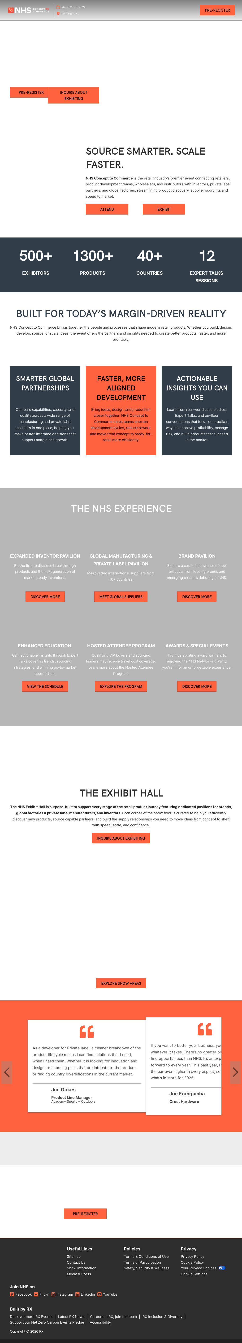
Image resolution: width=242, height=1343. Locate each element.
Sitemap (74, 1256)
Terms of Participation (142, 1262)
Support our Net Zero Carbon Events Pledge (47, 1322)
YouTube (107, 1294)
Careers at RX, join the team (114, 1317)
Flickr (41, 1294)
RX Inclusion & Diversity (163, 1317)
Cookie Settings (194, 1274)
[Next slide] (235, 1072)
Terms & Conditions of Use (146, 1256)
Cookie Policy (192, 1262)
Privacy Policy (192, 1256)
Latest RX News (71, 1317)
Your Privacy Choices (203, 1268)
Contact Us (76, 1262)
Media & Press (79, 1274)
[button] (217, 10)
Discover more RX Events (31, 1317)
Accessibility (100, 1322)
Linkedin (85, 1294)
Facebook (21, 1294)
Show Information (81, 1268)
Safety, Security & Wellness (146, 1268)
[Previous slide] (6, 1072)
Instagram (62, 1294)
